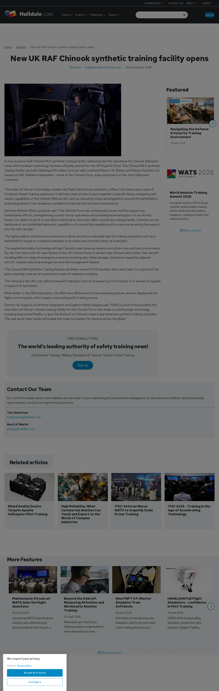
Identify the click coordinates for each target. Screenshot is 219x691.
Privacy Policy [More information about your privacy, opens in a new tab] (24, 676)
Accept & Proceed (35, 683)
